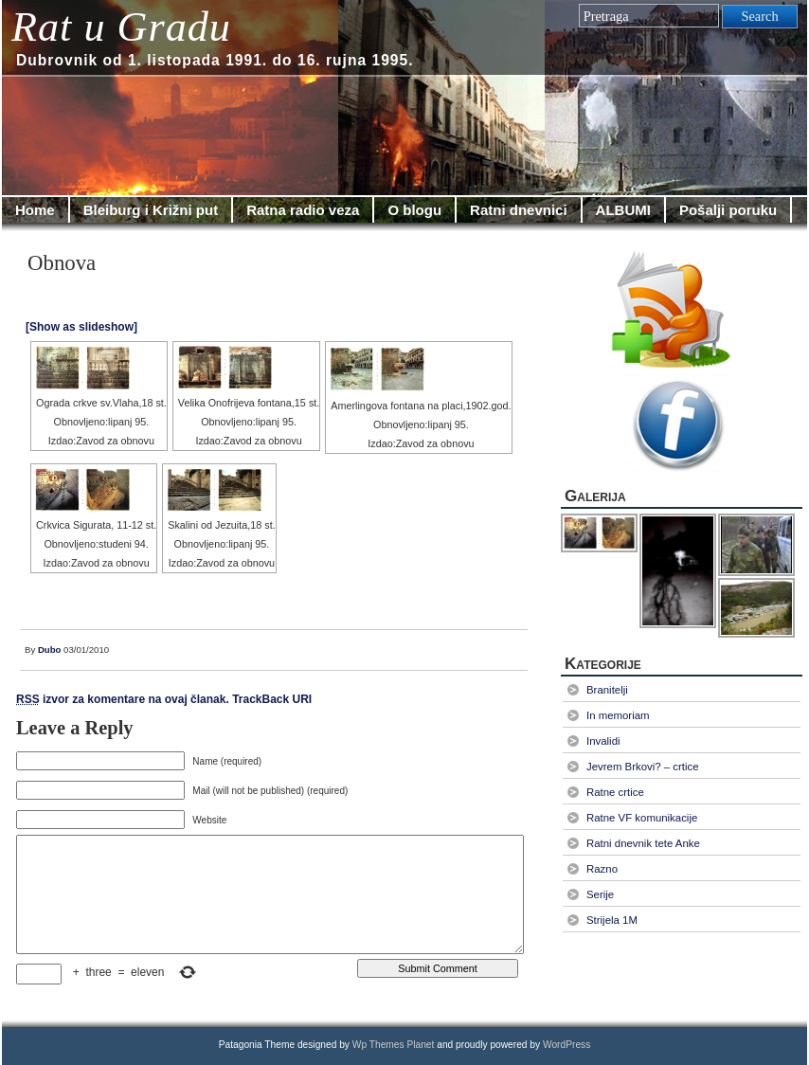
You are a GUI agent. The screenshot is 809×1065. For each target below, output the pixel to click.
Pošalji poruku (728, 210)
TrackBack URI (272, 699)
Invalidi (603, 741)
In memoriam (618, 715)
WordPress (566, 1044)
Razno (602, 869)
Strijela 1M (612, 920)
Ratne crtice (615, 792)
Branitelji (607, 689)
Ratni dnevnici (518, 210)
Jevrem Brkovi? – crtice (642, 766)
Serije (600, 894)
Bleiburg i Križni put (151, 210)
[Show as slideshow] (81, 327)
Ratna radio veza (302, 210)
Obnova (61, 263)
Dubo (50, 649)
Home (35, 210)
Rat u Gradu (121, 27)
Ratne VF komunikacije (641, 817)
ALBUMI (623, 210)
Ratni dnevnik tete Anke (643, 843)
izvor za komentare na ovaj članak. (122, 699)
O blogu (414, 210)
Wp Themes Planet (393, 1044)
